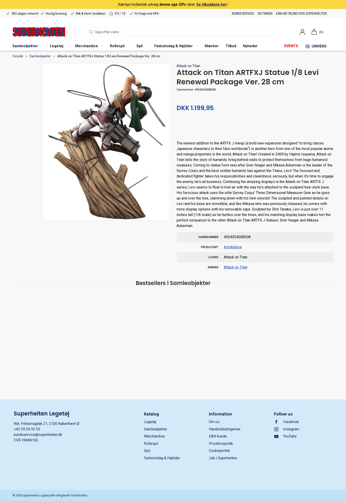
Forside (18, 56)
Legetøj (150, 422)
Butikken (265, 13)
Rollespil (151, 443)
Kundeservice (243, 13)
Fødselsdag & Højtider (162, 458)
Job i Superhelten (223, 458)
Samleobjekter (40, 56)
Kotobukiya (233, 247)
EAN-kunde (218, 436)
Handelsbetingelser (225, 429)
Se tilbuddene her (211, 4)
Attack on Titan (188, 66)
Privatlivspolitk (221, 443)
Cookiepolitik (219, 450)
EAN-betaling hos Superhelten (301, 13)
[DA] (39, 31)
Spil (147, 450)
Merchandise (154, 436)
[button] (28, 46)
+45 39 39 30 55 (27, 429)
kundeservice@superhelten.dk (38, 434)
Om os (214, 422)
